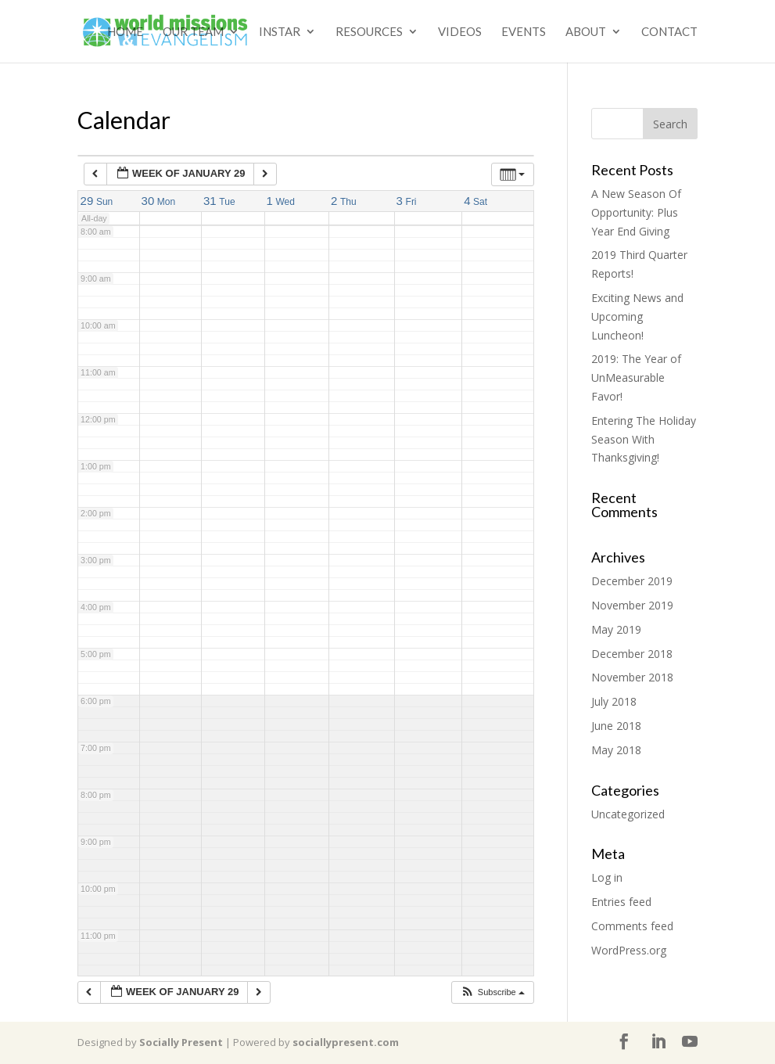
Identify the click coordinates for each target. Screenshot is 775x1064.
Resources (369, 32)
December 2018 (632, 653)
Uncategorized (628, 814)
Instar (279, 32)
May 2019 (616, 629)
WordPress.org (628, 950)
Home (125, 32)
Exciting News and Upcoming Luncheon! (637, 316)
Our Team (193, 32)
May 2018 (616, 749)
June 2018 (616, 725)
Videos (460, 32)
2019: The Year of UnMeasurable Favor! (636, 377)
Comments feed (632, 925)
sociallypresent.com (345, 1042)
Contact (669, 32)
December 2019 (632, 580)
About (585, 32)
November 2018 (632, 677)
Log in (607, 877)
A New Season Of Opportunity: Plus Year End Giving (636, 212)
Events (523, 32)
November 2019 (632, 605)
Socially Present (181, 1042)
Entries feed (621, 901)
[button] (492, 992)
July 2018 (614, 701)
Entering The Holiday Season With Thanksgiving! (643, 439)
